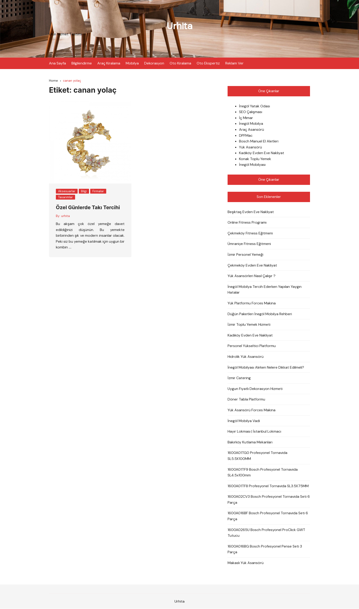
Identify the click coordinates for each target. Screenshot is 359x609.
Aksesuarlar (66, 191)
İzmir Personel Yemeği (245, 254)
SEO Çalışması (250, 112)
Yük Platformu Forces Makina (252, 303)
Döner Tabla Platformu (246, 399)
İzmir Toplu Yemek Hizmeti (249, 324)
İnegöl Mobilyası (252, 164)
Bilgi (84, 191)
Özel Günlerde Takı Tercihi (88, 208)
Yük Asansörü (250, 147)
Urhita (179, 25)
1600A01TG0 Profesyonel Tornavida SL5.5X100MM (257, 455)
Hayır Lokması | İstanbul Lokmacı (254, 431)
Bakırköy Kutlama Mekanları (250, 442)
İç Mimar (246, 117)
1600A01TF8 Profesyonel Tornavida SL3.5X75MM (268, 486)
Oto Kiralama (180, 63)
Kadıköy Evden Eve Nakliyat (261, 153)
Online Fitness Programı (247, 222)
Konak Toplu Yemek (255, 158)
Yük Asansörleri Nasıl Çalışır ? (251, 276)
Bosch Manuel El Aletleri (258, 141)
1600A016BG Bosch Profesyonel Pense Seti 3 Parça (265, 549)
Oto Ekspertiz (208, 63)
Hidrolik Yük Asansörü (246, 356)
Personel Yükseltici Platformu (252, 346)
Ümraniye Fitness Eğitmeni (249, 244)
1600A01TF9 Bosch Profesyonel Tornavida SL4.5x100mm (263, 472)
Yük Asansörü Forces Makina (251, 410)
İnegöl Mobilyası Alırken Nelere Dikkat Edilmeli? (266, 367)
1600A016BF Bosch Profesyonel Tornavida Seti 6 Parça (268, 516)
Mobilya (132, 63)
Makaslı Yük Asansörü (246, 562)
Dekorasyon (154, 63)
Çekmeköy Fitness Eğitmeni (250, 233)
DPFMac (246, 135)
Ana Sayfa (57, 63)
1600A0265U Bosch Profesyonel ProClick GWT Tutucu (266, 532)
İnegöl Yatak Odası (254, 106)
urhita (65, 216)
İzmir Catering (239, 378)
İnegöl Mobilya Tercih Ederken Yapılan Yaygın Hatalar (265, 289)
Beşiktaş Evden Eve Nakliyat (251, 211)
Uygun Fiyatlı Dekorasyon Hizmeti (255, 388)
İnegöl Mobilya (251, 123)
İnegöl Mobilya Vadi (244, 420)
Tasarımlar (65, 197)
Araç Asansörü (251, 129)
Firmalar (98, 191)
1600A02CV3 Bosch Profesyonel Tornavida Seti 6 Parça (269, 499)
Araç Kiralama (108, 63)
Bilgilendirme (81, 63)
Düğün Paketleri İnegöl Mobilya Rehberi (260, 313)
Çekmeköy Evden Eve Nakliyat (252, 265)
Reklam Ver (234, 63)
